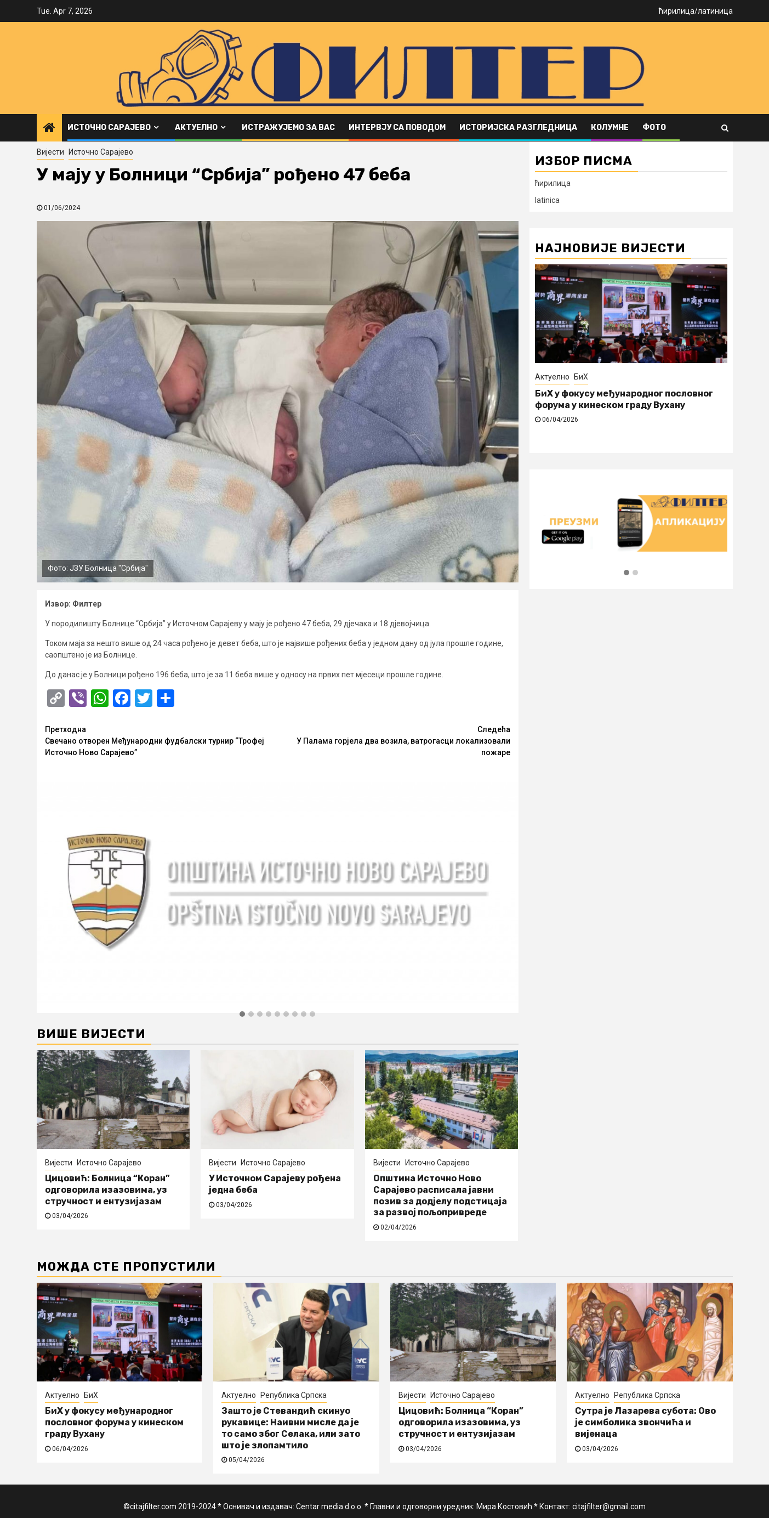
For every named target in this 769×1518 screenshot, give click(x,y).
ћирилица (676, 11)
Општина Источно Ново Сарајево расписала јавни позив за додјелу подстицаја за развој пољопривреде (440, 1195)
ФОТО (654, 127)
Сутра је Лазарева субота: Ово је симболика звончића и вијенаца (645, 1422)
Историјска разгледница (518, 127)
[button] (242, 1014)
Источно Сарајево (109, 127)
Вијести (50, 152)
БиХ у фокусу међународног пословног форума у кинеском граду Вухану (624, 399)
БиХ (581, 376)
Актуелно (196, 127)
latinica (547, 200)
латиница (715, 11)
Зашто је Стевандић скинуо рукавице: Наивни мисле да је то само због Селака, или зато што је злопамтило (290, 1428)
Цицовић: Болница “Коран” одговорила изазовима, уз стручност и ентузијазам (107, 1190)
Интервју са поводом (397, 127)
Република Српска (293, 1395)
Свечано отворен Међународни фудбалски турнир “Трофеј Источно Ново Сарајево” (161, 740)
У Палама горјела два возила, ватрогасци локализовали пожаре (393, 740)
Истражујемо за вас (288, 127)
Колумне (610, 127)
